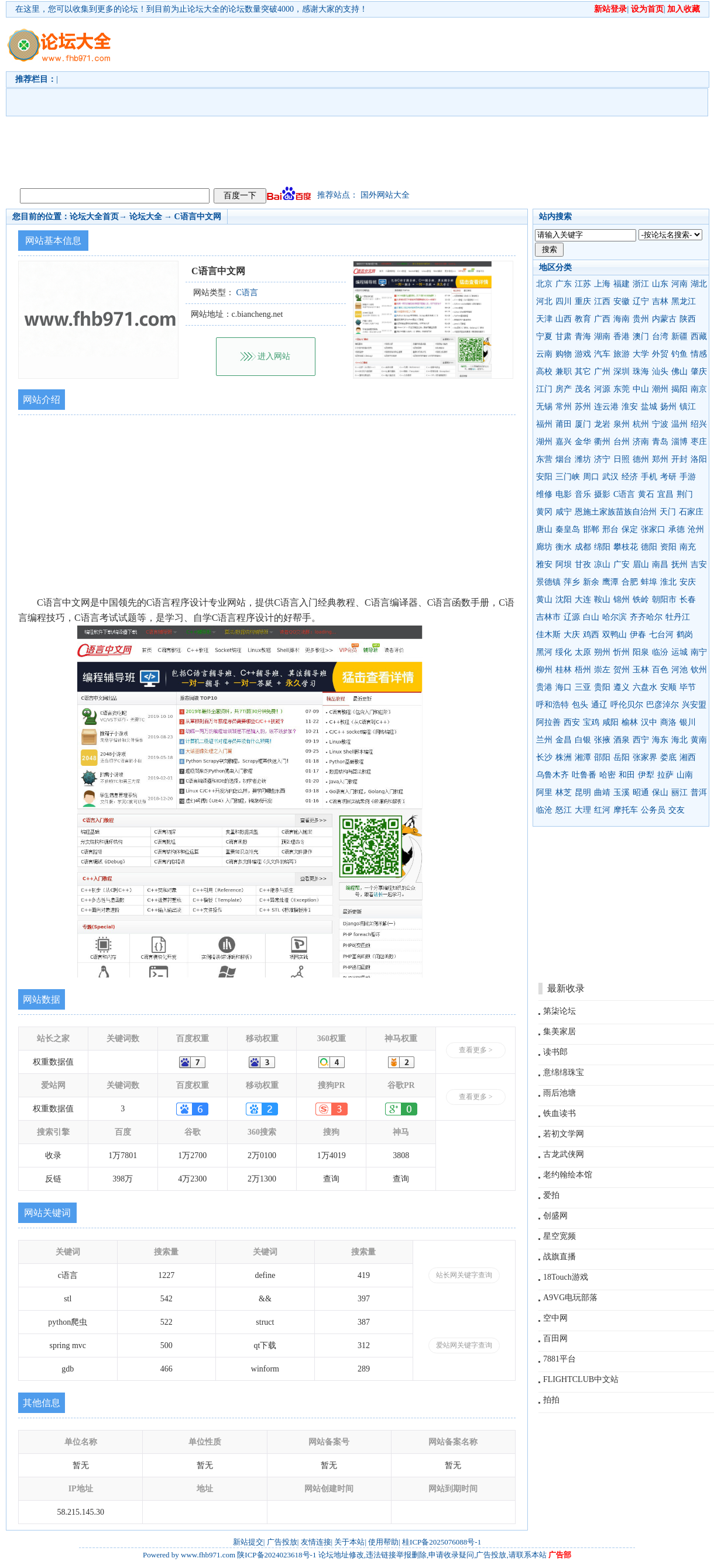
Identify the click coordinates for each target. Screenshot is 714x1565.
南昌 (660, 564)
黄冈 (544, 511)
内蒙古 (664, 319)
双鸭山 (614, 634)
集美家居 (559, 1031)
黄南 (699, 739)
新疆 (679, 336)
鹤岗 (685, 634)
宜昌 (665, 494)
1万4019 (331, 1155)
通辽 (599, 704)
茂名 (583, 389)
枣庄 (699, 441)
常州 (563, 406)
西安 (572, 722)
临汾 (660, 652)
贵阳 (602, 687)
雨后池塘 (559, 1093)
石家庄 (691, 511)
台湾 (660, 336)
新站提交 (248, 1542)
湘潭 (583, 757)
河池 (679, 669)
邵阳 (602, 757)
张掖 (602, 739)
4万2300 (192, 1178)
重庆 (583, 301)
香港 (621, 336)
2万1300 (262, 1178)
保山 (660, 792)
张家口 (653, 529)
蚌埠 (649, 582)
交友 (676, 810)
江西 (602, 301)
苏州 (583, 406)
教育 (583, 319)
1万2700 (192, 1155)
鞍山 (602, 599)
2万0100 (262, 1155)
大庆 (572, 634)
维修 (544, 494)
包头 (580, 704)
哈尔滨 (614, 617)
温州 (679, 424)
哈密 (607, 775)
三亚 (583, 687)
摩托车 (625, 810)
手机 (649, 476)
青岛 (660, 441)
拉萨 (665, 775)
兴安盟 (694, 704)
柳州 (544, 669)
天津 (544, 319)
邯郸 (591, 529)
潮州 (660, 389)
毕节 (687, 687)
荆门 (685, 494)
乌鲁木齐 (552, 775)
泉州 (621, 424)
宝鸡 (591, 722)
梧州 (583, 669)
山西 (563, 319)
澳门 (641, 336)
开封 (679, 459)
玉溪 (621, 792)
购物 (563, 354)
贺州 (621, 669)
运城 (679, 652)
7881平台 (559, 1359)
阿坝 (563, 564)
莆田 (563, 424)
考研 (668, 476)
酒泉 (621, 739)
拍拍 (551, 1399)
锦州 (621, 599)
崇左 (602, 669)
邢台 (610, 529)
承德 (676, 529)
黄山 (544, 599)
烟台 (563, 459)
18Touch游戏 (565, 1277)
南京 (699, 389)
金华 (583, 441)
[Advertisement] (268, 100)
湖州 (544, 441)
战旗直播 (559, 1256)
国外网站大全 (385, 195)
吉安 (699, 564)
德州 (641, 459)
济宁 (602, 459)
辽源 (572, 617)
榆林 (630, 722)
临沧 (544, 810)
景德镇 (548, 582)
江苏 (583, 283)
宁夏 (544, 336)
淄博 (679, 441)
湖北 (699, 283)
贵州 (641, 319)
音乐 (583, 494)
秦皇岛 (567, 529)
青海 (583, 336)
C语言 (624, 494)
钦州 (699, 669)
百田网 (555, 1338)
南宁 (699, 652)
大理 (583, 810)
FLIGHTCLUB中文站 (581, 1379)
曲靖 (602, 792)
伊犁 (646, 775)
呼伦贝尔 (626, 704)
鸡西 (591, 634)
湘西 (687, 757)
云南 (544, 354)
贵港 (544, 687)
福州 (544, 424)
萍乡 (572, 582)
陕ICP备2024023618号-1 (276, 1554)
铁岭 (641, 599)
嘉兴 (563, 441)
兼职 (563, 371)
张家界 (645, 757)
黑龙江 (683, 301)
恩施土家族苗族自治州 (616, 511)
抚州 (679, 564)
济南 (641, 441)
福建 (621, 283)
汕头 (660, 371)
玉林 (641, 669)
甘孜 (583, 564)
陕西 (687, 319)
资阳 (668, 547)
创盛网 (555, 1215)
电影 (563, 494)
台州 (621, 441)
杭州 (641, 424)
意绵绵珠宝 (563, 1072)
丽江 (679, 792)
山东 (660, 283)
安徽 (621, 301)
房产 (563, 389)
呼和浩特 (552, 704)
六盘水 (645, 687)
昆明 (583, 792)
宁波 (660, 424)
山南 (685, 775)
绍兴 (699, 424)
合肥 (630, 582)
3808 (401, 1155)
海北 (679, 739)
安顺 (668, 687)
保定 (630, 529)
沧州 (696, 529)
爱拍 (551, 1195)
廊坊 (544, 547)
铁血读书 (559, 1113)
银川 (687, 722)
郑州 (660, 459)
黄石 (646, 494)
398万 (122, 1178)
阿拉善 (548, 722)
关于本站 (349, 1542)
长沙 (544, 757)
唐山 (544, 529)
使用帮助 (383, 1542)
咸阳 (610, 722)
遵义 (621, 687)
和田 (627, 775)
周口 (591, 476)
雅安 (544, 564)
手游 (687, 476)
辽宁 (641, 301)
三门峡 (567, 476)
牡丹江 (677, 617)
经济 (630, 476)
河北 (544, 301)
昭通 (641, 792)
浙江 (641, 283)
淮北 (668, 582)
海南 (621, 319)
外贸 (660, 354)
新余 (591, 582)
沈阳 (563, 599)
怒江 (563, 810)
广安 (621, 564)
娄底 (668, 757)
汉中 (649, 722)
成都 (583, 547)
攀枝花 (625, 547)
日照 (621, 459)
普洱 (699, 792)
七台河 (661, 634)
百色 (660, 669)
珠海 (641, 371)
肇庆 (699, 371)
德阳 (649, 547)
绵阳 (602, 547)
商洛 (668, 722)
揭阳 (679, 389)
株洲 (563, 757)
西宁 (641, 739)
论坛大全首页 (94, 216)
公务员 (653, 810)
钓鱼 (679, 354)
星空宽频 (559, 1236)
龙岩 (602, 424)
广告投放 (282, 1542)
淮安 (630, 406)
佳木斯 (548, 634)
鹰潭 (610, 582)
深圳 (621, 371)
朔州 (602, 652)
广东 (563, 283)
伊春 (638, 634)
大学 (641, 354)
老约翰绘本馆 (567, 1174)
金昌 (563, 739)
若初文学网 (563, 1133)
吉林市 (548, 617)
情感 (699, 354)
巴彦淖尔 (662, 704)
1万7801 (122, 1155)
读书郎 (555, 1052)
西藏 (699, 336)
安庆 (687, 582)
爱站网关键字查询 (464, 1345)
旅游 (621, 354)
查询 (331, 1178)
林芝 (563, 792)
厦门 (583, 424)
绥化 (563, 652)
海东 (660, 739)
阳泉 (641, 652)
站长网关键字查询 (464, 1275)
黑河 (544, 652)
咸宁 (563, 511)
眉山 (641, 564)
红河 (602, 810)
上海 (602, 283)
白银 (583, 739)
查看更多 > (476, 1050)
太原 (583, 652)
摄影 (602, 494)
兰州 (544, 739)
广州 (602, 371)
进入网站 (274, 356)
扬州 (668, 406)
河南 (679, 283)
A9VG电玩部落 (570, 1297)
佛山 (679, 371)
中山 (641, 389)
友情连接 (316, 1542)
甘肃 (563, 336)
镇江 (687, 406)
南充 (687, 547)
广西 (602, 319)
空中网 (555, 1318)
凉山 (602, 564)
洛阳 (699, 459)
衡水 (563, 547)
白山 (591, 617)
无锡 (544, 406)
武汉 (610, 476)
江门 (544, 389)
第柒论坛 (559, 1011)
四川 (563, 301)
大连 (583, 599)
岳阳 (621, 757)
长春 (687, 599)
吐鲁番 (584, 775)
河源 (602, 389)
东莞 (621, 389)
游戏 (583, 354)
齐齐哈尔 (646, 617)
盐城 (649, 406)
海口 (563, 687)
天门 (668, 511)
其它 (583, 371)
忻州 (621, 652)
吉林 (660, 301)
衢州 (602, 441)
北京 (544, 283)
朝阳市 (664, 599)
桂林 (563, 669)
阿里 (544, 792)
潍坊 (583, 459)
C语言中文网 (197, 216)
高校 (544, 371)
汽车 (602, 354)
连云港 (606, 406)
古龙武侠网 (563, 1154)
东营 (544, 459)
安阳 (544, 476)
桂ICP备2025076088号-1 (441, 1542)
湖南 (602, 336)
